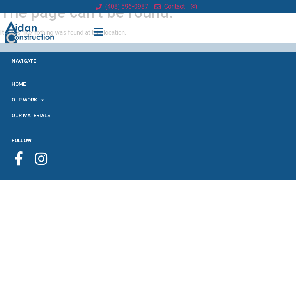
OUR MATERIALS (31, 115)
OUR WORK (28, 100)
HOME (19, 84)
